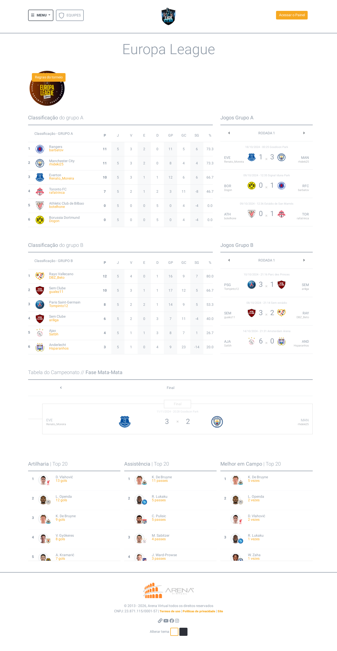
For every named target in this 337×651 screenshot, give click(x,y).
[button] (41, 15)
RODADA (266, 133)
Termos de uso (170, 611)
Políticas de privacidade (199, 611)
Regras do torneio (49, 77)
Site (220, 611)
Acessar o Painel (292, 15)
